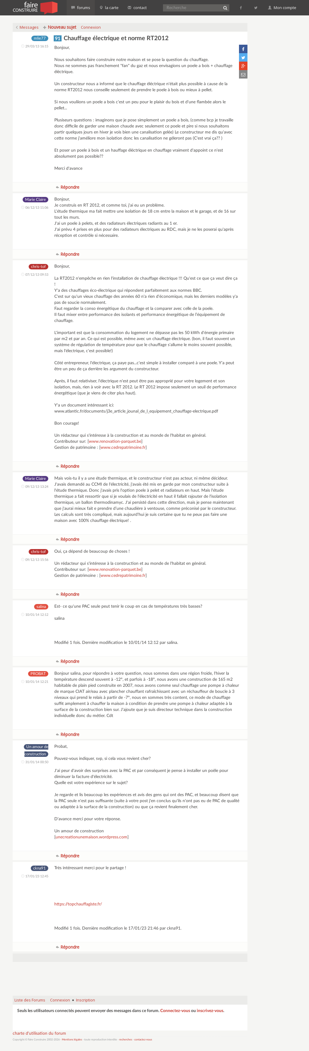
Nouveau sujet (59, 27)
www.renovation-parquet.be (115, 441)
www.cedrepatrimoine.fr (122, 447)
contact (137, 7)
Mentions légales (72, 1039)
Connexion (91, 27)
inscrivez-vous (210, 1011)
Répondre (67, 187)
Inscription (85, 1000)
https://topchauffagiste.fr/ (78, 904)
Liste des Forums (29, 1000)
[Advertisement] (130, 975)
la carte (109, 7)
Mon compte (282, 7)
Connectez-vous (175, 1011)
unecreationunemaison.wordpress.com (91, 837)
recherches (125, 1039)
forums (80, 7)
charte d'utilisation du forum (39, 1033)
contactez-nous (143, 1039)
